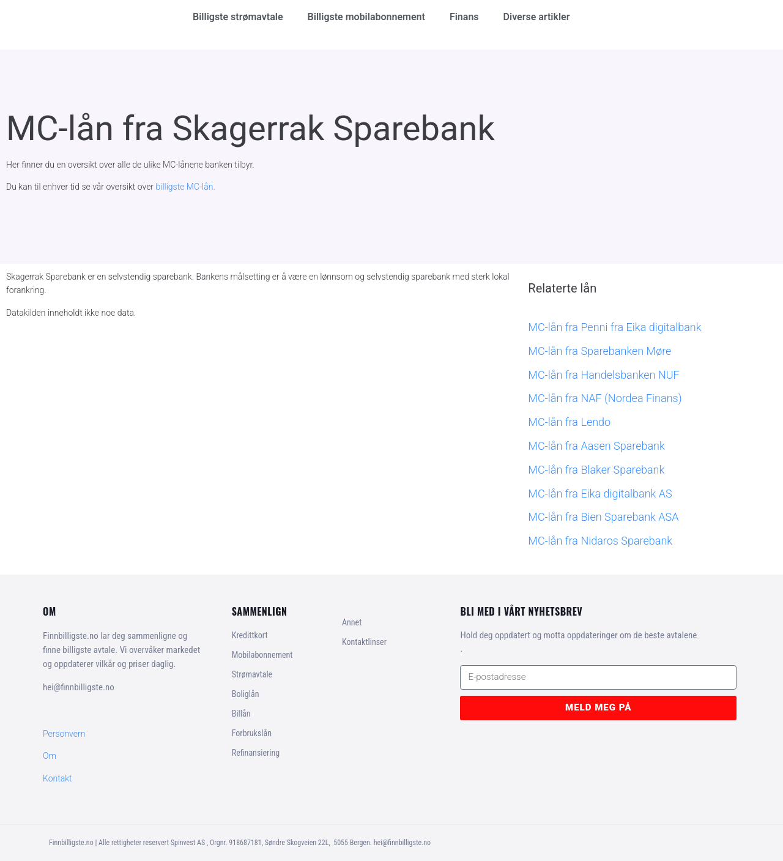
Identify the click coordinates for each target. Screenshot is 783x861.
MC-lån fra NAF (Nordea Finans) (604, 398)
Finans (464, 17)
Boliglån (245, 694)
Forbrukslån (252, 733)
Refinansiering (256, 753)
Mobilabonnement (262, 655)
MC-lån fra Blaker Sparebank (596, 469)
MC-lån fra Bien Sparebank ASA (603, 516)
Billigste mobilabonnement (366, 17)
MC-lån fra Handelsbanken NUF (603, 374)
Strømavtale (252, 674)
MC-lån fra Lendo (569, 422)
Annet (352, 622)
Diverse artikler (536, 17)
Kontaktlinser (364, 642)
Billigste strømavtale (238, 17)
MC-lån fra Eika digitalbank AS (600, 493)
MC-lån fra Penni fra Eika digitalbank (614, 327)
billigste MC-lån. (185, 187)
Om (49, 756)
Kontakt (57, 778)
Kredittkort (250, 635)
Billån (241, 713)
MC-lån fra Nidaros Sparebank (600, 540)
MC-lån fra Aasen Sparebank (596, 445)
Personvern (64, 734)
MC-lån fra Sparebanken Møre (599, 351)
